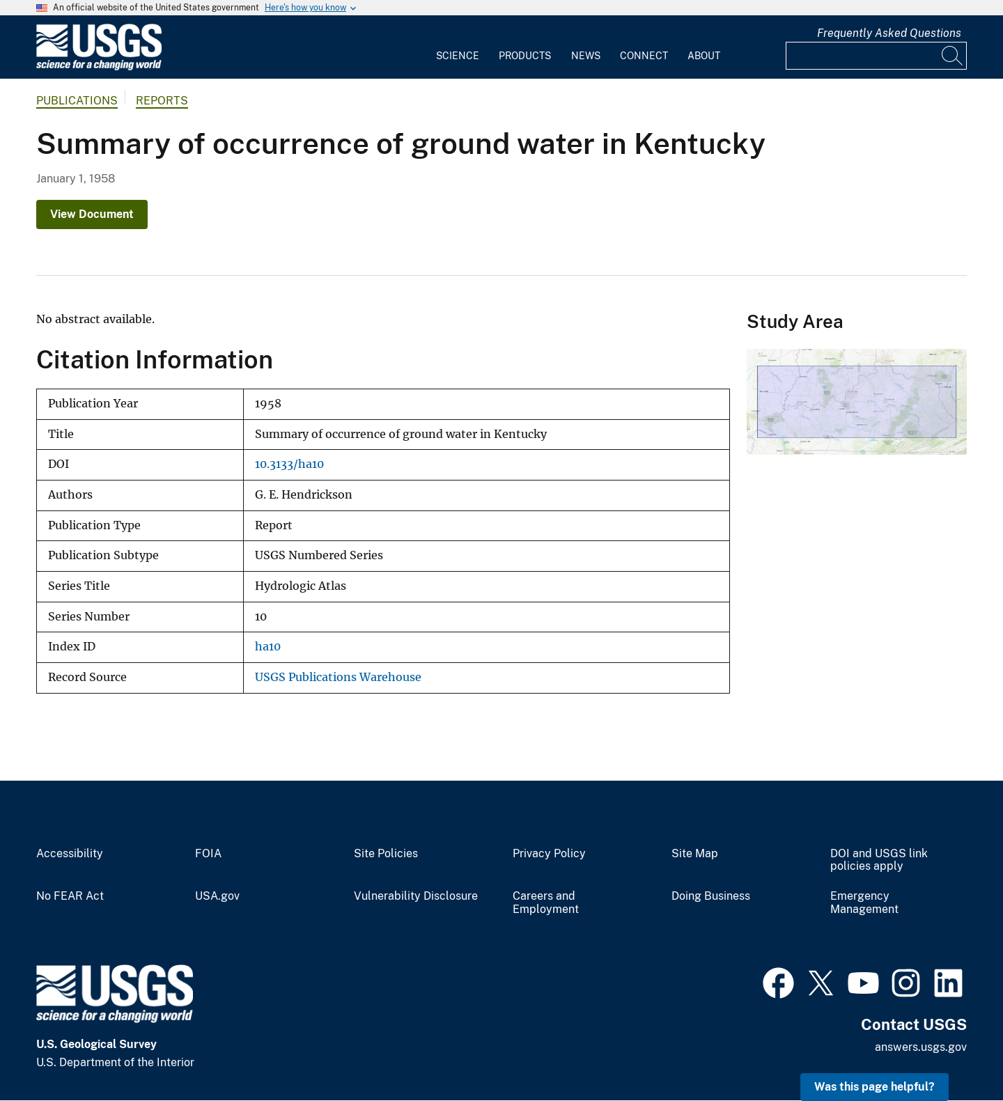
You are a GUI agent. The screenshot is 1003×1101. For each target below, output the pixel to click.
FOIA (208, 854)
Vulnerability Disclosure (416, 896)
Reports (162, 100)
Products (525, 55)
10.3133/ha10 (289, 464)
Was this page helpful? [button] (874, 1086)
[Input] (876, 56)
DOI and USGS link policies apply (879, 860)
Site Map (694, 854)
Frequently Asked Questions (889, 33)
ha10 (268, 646)
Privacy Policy (549, 854)
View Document (92, 214)
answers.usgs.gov (921, 1047)
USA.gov (217, 896)
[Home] (99, 67)
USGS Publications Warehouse (338, 677)
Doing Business (710, 896)
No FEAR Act (70, 896)
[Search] (953, 56)
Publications (77, 100)
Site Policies (386, 854)
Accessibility (69, 854)
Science (457, 55)
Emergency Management (864, 903)
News (585, 55)
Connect (644, 55)
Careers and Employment (546, 903)
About (703, 55)
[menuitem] (457, 47)
